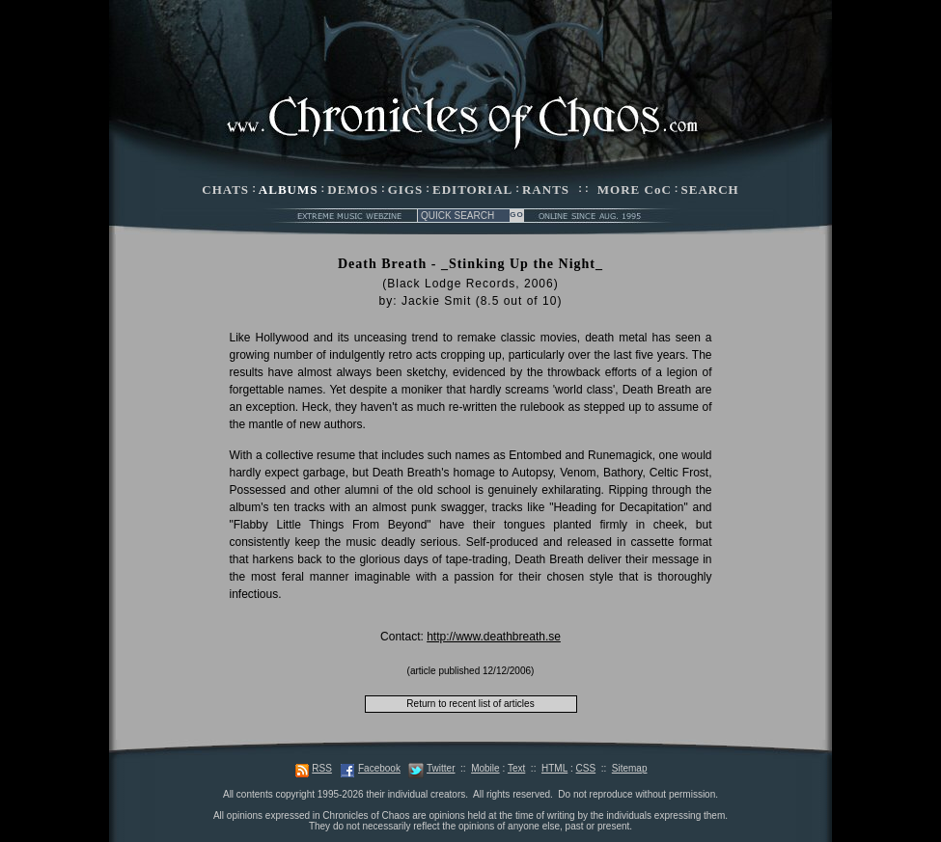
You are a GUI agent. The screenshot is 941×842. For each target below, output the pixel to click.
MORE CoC (634, 189)
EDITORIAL (472, 189)
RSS (322, 768)
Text (516, 768)
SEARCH (710, 189)
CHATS (225, 189)
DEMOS (352, 189)
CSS (586, 768)
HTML (554, 768)
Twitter (441, 768)
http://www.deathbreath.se (494, 636)
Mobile (485, 768)
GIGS (406, 189)
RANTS (545, 189)
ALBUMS (288, 189)
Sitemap (630, 768)
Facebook (379, 768)
